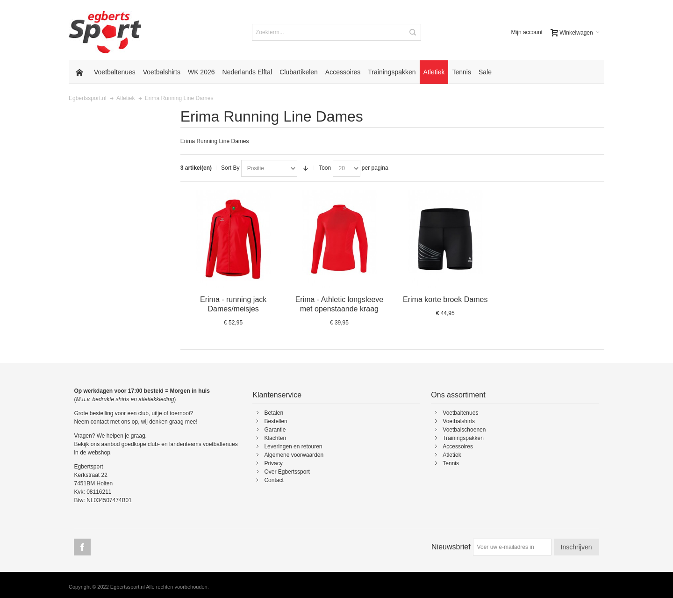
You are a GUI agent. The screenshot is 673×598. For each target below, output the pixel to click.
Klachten (275, 438)
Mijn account (527, 32)
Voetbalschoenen (464, 429)
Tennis (451, 463)
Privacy (273, 463)
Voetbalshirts (459, 421)
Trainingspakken (463, 438)
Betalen (273, 413)
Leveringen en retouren (293, 446)
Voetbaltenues (460, 413)
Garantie (275, 429)
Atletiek (452, 455)
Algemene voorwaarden (293, 455)
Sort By (230, 168)
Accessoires (458, 446)
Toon (325, 168)
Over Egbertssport (286, 471)
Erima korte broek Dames (445, 299)
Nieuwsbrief (451, 547)
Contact (273, 480)
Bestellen (275, 421)
